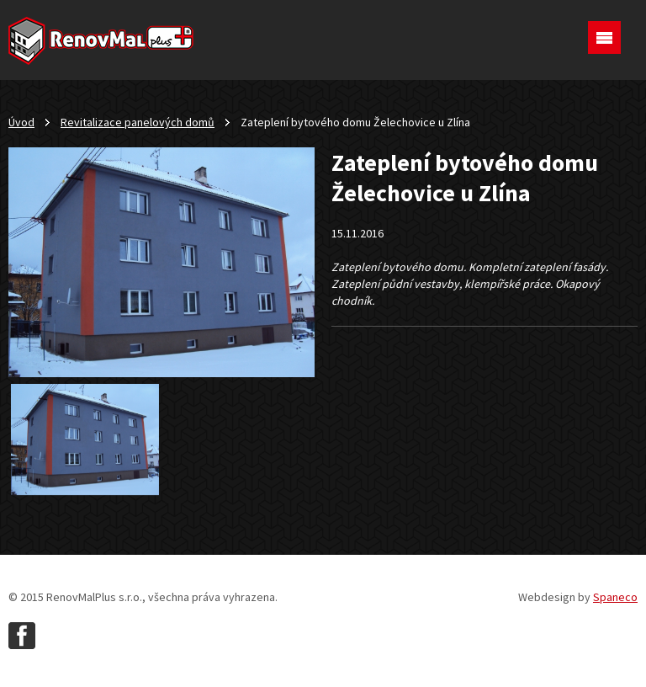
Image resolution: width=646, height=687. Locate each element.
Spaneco (615, 596)
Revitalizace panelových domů (137, 122)
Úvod (21, 122)
